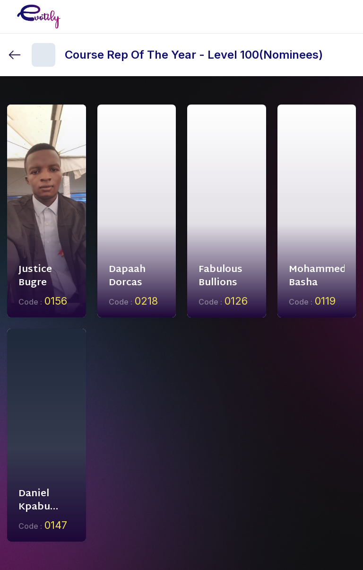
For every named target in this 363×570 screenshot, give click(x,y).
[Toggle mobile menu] (348, 16)
